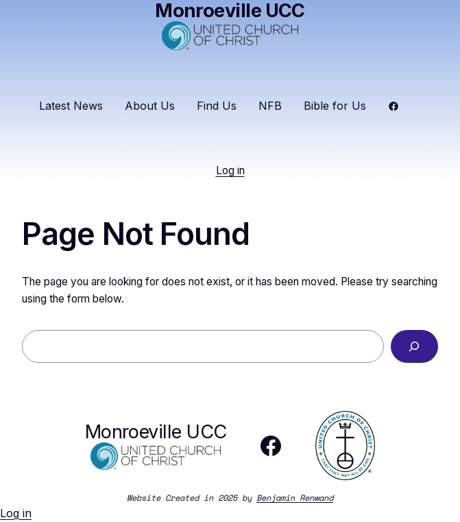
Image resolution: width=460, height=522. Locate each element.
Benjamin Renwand (294, 497)
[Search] (414, 347)
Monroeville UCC (156, 431)
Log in (230, 170)
